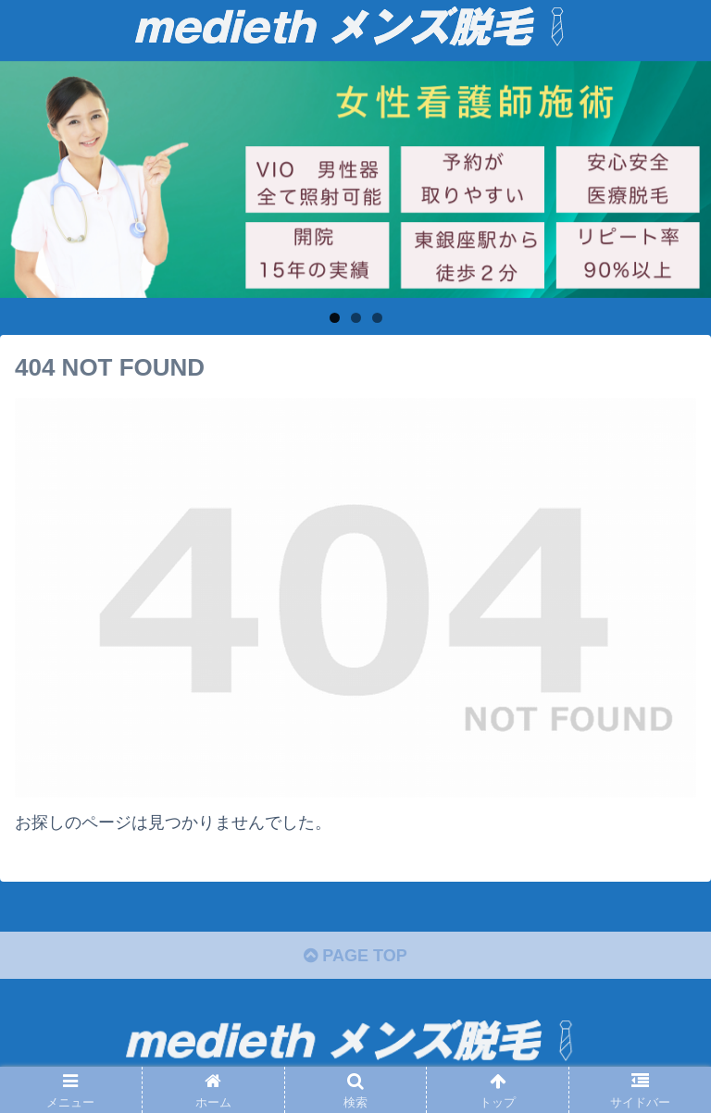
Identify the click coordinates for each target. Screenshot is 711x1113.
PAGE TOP (355, 955)
